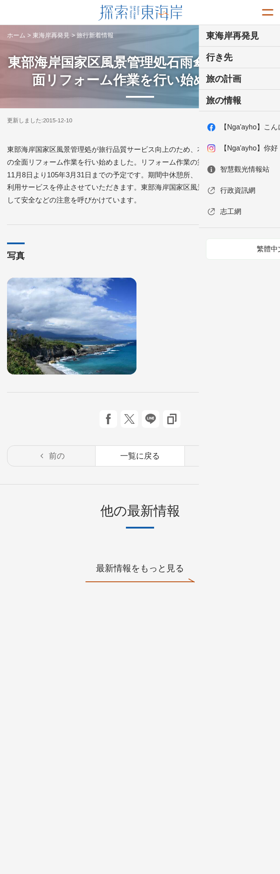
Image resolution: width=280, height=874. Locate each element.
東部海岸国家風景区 (140, 13)
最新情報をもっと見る (140, 572)
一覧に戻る (140, 456)
